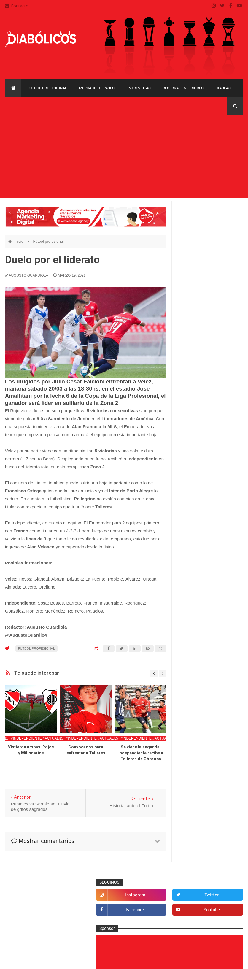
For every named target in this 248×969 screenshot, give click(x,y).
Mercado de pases (97, 88)
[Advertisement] (124, 156)
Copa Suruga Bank (195, 748)
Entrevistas (138, 88)
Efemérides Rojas (198, 552)
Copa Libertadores (195, 727)
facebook (196, 242)
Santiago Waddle (80, 959)
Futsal (187, 581)
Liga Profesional (193, 769)
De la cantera (194, 523)
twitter (231, 227)
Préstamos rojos (197, 650)
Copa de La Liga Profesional (204, 758)
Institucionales (195, 611)
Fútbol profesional (47, 88)
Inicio (20, 241)
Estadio (189, 572)
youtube (231, 242)
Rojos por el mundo (200, 679)
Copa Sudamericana (197, 738)
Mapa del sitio (104, 907)
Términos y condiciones (113, 930)
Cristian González (45, 959)
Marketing (191, 620)
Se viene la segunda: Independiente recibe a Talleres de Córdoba (140, 753)
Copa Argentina (192, 717)
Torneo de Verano (195, 789)
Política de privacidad (111, 919)
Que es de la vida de (201, 659)
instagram (196, 227)
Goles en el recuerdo (201, 601)
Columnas (191, 513)
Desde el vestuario (199, 533)
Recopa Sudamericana (199, 779)
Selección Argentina (200, 688)
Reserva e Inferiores (183, 88)
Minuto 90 (191, 640)
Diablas (223, 88)
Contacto (16, 6)
